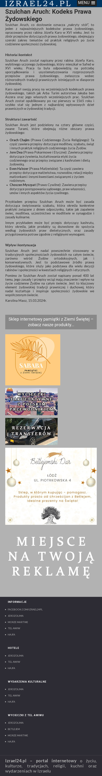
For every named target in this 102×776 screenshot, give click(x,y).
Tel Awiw (14, 628)
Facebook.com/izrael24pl (25, 609)
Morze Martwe (18, 622)
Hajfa (11, 634)
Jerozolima (16, 615)
